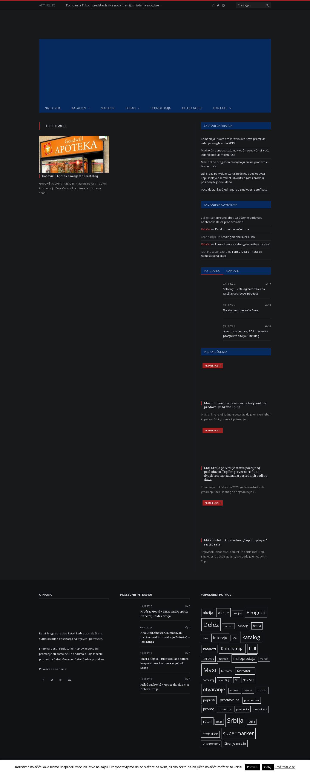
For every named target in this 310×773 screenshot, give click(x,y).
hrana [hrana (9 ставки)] (257, 626)
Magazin (108, 108)
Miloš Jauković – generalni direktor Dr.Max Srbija (164, 687)
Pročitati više (285, 767)
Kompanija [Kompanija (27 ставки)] (232, 648)
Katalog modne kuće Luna (232, 229)
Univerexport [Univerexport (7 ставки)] (211, 744)
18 (268, 305)
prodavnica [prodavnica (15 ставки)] (229, 699)
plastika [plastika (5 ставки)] (248, 690)
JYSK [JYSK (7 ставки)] (234, 638)
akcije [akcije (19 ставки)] (223, 612)
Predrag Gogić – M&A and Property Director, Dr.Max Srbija (164, 614)
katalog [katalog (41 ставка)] (251, 637)
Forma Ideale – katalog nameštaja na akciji (242, 244)
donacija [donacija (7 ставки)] (243, 626)
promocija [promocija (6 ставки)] (225, 709)
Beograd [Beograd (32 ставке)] (256, 612)
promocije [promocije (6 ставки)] (242, 709)
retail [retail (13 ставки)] (207, 721)
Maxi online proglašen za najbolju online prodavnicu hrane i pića (235, 405)
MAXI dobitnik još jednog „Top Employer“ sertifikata (234, 189)
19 (268, 283)
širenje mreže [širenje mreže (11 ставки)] (235, 743)
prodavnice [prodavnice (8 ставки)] (251, 700)
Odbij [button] (267, 767)
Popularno (212, 271)
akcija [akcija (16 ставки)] (208, 612)
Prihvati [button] (252, 767)
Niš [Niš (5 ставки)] (236, 680)
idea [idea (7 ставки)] (205, 638)
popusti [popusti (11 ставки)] (209, 700)
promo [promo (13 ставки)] (208, 708)
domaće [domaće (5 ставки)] (228, 626)
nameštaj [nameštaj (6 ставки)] (208, 680)
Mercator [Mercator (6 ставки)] (226, 671)
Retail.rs (205, 229)
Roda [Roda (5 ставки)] (219, 721)
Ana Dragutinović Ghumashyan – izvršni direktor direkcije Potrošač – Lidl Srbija (165, 637)
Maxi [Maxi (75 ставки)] (209, 670)
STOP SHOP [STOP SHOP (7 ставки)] (210, 734)
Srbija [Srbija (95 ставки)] (235, 720)
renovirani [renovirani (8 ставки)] (260, 709)
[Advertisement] (155, 71)
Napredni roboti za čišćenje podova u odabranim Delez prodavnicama (231, 220)
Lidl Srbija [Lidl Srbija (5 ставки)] (208, 658)
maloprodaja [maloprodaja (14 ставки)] (244, 658)
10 (268, 326)
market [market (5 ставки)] (264, 658)
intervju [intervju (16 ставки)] (220, 637)
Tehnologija (160, 108)
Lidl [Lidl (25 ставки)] (252, 649)
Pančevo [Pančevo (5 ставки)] (234, 690)
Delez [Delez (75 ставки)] (211, 624)
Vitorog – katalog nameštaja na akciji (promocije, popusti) (244, 291)
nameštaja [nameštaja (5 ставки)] (224, 680)
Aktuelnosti (191, 108)
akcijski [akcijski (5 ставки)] (238, 613)
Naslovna (53, 108)
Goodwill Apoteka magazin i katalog (70, 176)
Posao (130, 108)
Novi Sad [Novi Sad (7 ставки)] (248, 680)
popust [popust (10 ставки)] (262, 690)
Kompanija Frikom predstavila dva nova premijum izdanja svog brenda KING (115, 5)
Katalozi (78, 108)
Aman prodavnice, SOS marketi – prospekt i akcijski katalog (245, 333)
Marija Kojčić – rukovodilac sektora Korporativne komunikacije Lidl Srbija (164, 663)
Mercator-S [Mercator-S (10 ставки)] (245, 671)
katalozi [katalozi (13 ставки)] (209, 648)
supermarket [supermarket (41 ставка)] (238, 733)
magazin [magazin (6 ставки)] (223, 658)
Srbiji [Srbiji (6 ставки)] (252, 721)
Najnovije (232, 271)
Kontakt (220, 108)
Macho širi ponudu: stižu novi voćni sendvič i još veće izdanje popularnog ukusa (235, 152)
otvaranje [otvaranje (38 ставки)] (214, 689)
